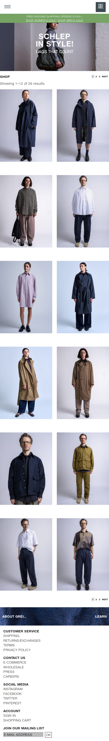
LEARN (101, 616)
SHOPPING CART (17, 720)
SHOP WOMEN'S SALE (41, 20)
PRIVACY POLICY (16, 650)
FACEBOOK (12, 694)
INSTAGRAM (13, 689)
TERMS (9, 645)
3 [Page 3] (99, 76)
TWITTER (10, 698)
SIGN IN (9, 715)
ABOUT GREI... (14, 616)
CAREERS (11, 676)
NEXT (105, 76)
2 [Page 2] (96, 76)
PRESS (9, 672)
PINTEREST (12, 703)
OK (48, 735)
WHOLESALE (13, 667)
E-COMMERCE (14, 662)
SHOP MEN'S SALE (70, 20)
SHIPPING (11, 636)
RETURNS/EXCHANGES (22, 640)
